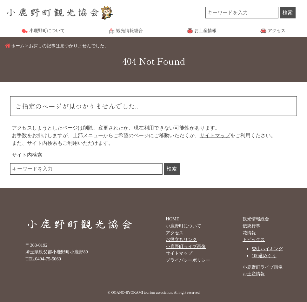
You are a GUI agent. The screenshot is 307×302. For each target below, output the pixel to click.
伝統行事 (251, 225)
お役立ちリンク (181, 239)
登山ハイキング (267, 248)
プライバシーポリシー (188, 260)
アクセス (175, 232)
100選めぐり (264, 255)
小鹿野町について (183, 225)
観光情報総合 (256, 218)
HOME (172, 218)
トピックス (254, 239)
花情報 (249, 232)
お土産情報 (254, 273)
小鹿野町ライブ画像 (186, 246)
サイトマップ (215, 135)
